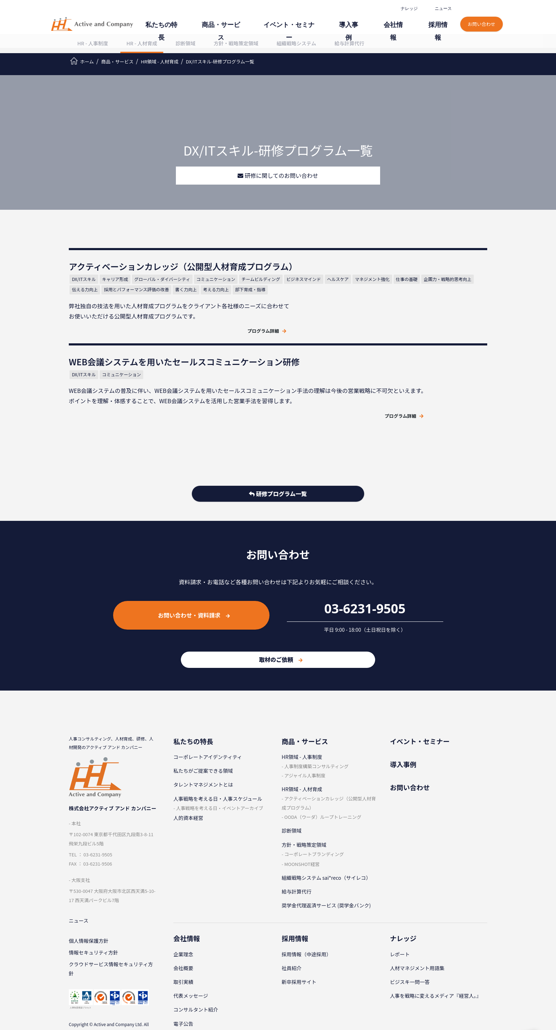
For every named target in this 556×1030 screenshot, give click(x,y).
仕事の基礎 (243, 308)
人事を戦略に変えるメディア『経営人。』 (436, 960)
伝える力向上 (145, 318)
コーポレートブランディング (314, 819)
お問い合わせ (482, 16)
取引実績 (183, 947)
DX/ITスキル (89, 297)
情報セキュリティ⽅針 (93, 920)
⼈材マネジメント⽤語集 (417, 933)
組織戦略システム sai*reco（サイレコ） (326, 842)
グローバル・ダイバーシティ (168, 297)
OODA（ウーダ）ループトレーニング (322, 782)
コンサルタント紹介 (195, 974)
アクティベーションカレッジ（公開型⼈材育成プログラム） (329, 768)
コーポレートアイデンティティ (207, 722)
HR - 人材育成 (141, 43)
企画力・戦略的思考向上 (102, 318)
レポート (400, 919)
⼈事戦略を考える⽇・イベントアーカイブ (219, 773)
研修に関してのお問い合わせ (278, 175)
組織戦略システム (296, 43)
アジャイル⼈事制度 (305, 740)
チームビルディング (97, 308)
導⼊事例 (367, 20)
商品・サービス (261, 20)
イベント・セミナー (318, 20)
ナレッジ (408, 8)
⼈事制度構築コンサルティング (316, 731)
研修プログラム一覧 (278, 460)
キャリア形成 (120, 297)
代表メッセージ (190, 960)
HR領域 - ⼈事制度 (302, 722)
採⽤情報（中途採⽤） (306, 919)
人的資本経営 (188, 782)
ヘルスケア (174, 308)
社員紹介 (291, 933)
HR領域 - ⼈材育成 (302, 754)
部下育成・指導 (125, 329)
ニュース (442, 8)
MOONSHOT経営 (302, 829)
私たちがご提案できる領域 (203, 735)
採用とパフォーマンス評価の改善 (198, 318)
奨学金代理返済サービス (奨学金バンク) (326, 870)
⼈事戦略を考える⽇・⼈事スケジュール (217, 763)
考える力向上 (90, 329)
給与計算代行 (349, 43)
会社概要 (183, 933)
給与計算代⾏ (296, 856)
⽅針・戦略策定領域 (236, 43)
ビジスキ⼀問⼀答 (410, 947)
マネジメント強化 (209, 308)
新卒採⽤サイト (299, 947)
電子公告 (183, 988)
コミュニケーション (222, 297)
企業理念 (183, 919)
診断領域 (185, 43)
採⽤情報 (441, 20)
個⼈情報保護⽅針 (89, 907)
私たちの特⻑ (212, 20)
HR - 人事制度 (92, 43)
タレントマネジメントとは (203, 749)
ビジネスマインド (140, 308)
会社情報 (404, 20)
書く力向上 (248, 318)
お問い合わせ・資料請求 (194, 580)
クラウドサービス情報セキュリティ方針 (111, 938)
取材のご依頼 (280, 624)
